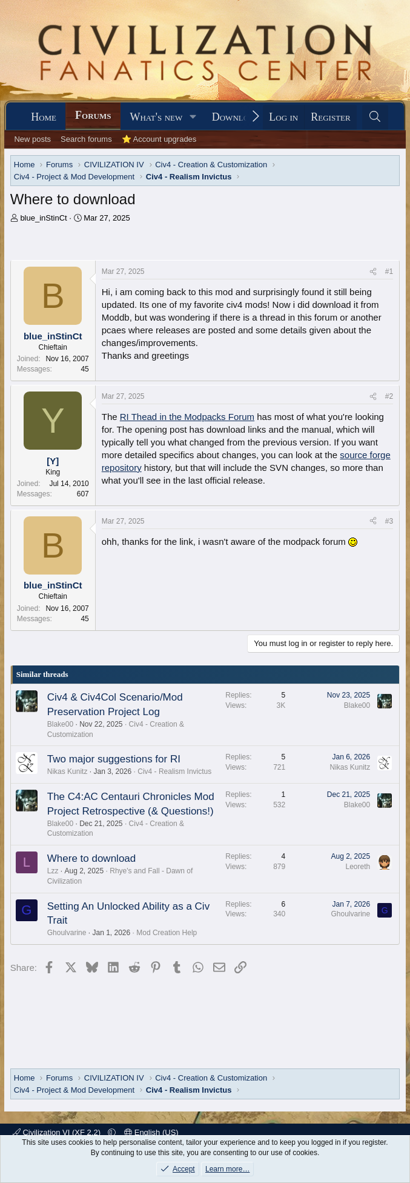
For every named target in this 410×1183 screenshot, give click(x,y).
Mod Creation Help (166, 932)
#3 (389, 521)
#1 (389, 271)
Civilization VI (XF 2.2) (58, 1132)
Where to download (91, 858)
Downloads (238, 117)
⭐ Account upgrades (159, 139)
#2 (389, 396)
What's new (156, 117)
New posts (32, 139)
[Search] (375, 117)
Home (43, 117)
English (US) (151, 1132)
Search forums (86, 139)
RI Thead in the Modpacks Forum (187, 417)
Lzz (53, 871)
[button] (193, 117)
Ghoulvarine (67, 932)
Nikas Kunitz (67, 771)
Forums (93, 115)
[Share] (373, 272)
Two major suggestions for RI (113, 759)
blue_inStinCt (43, 217)
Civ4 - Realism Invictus (174, 771)
